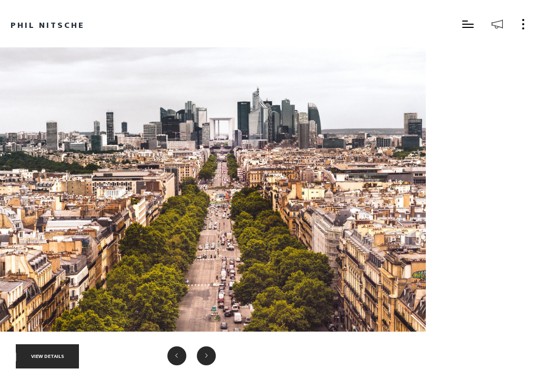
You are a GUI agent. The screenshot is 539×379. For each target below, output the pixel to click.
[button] (176, 355)
